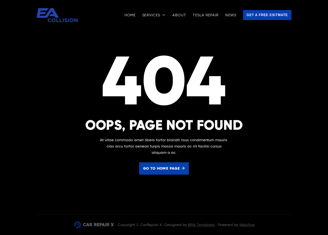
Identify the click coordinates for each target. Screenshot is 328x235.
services (151, 15)
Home (130, 15)
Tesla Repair (206, 15)
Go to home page (164, 168)
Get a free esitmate (267, 15)
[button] (154, 15)
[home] (57, 15)
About (179, 15)
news (230, 15)
